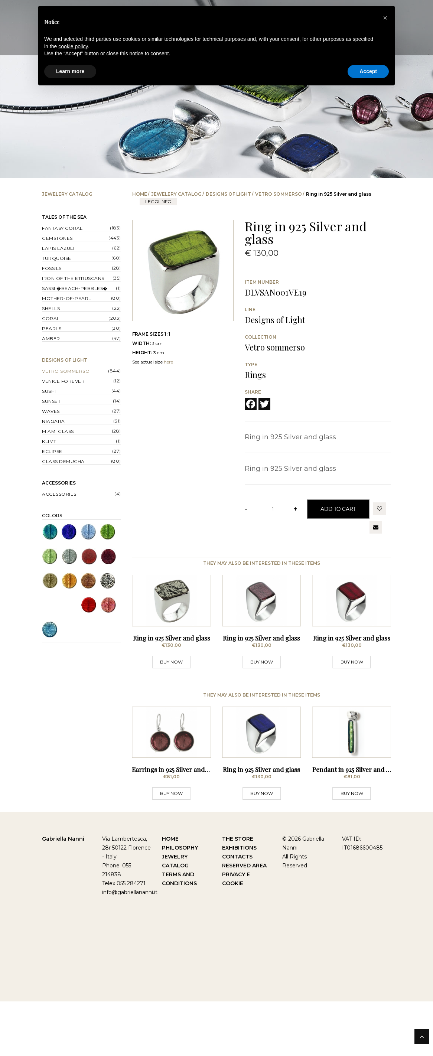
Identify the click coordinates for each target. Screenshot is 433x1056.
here (168, 362)
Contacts (237, 911)
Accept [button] (368, 71)
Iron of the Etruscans (73, 278)
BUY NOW (171, 689)
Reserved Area (244, 920)
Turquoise (56, 258)
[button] (385, 18)
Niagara (53, 421)
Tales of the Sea (64, 217)
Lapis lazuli (58, 248)
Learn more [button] (70, 71)
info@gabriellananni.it (129, 946)
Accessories (59, 483)
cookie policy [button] (73, 46)
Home (139, 194)
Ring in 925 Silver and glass (171, 665)
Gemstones (57, 238)
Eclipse (52, 451)
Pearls (51, 328)
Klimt (49, 441)
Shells (51, 308)
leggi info (158, 201)
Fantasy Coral (62, 228)
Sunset (51, 401)
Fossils (52, 268)
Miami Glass (58, 431)
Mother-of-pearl (66, 298)
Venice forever (63, 381)
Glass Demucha (63, 461)
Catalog (175, 920)
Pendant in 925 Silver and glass (356, 824)
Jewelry (175, 911)
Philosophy (180, 902)
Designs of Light (228, 194)
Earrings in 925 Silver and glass (176, 824)
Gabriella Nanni (63, 893)
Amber (51, 338)
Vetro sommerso (278, 194)
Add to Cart (338, 509)
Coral (51, 318)
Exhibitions (239, 902)
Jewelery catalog (176, 194)
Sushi (49, 391)
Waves (51, 411)
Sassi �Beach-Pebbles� (75, 288)
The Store (237, 893)
